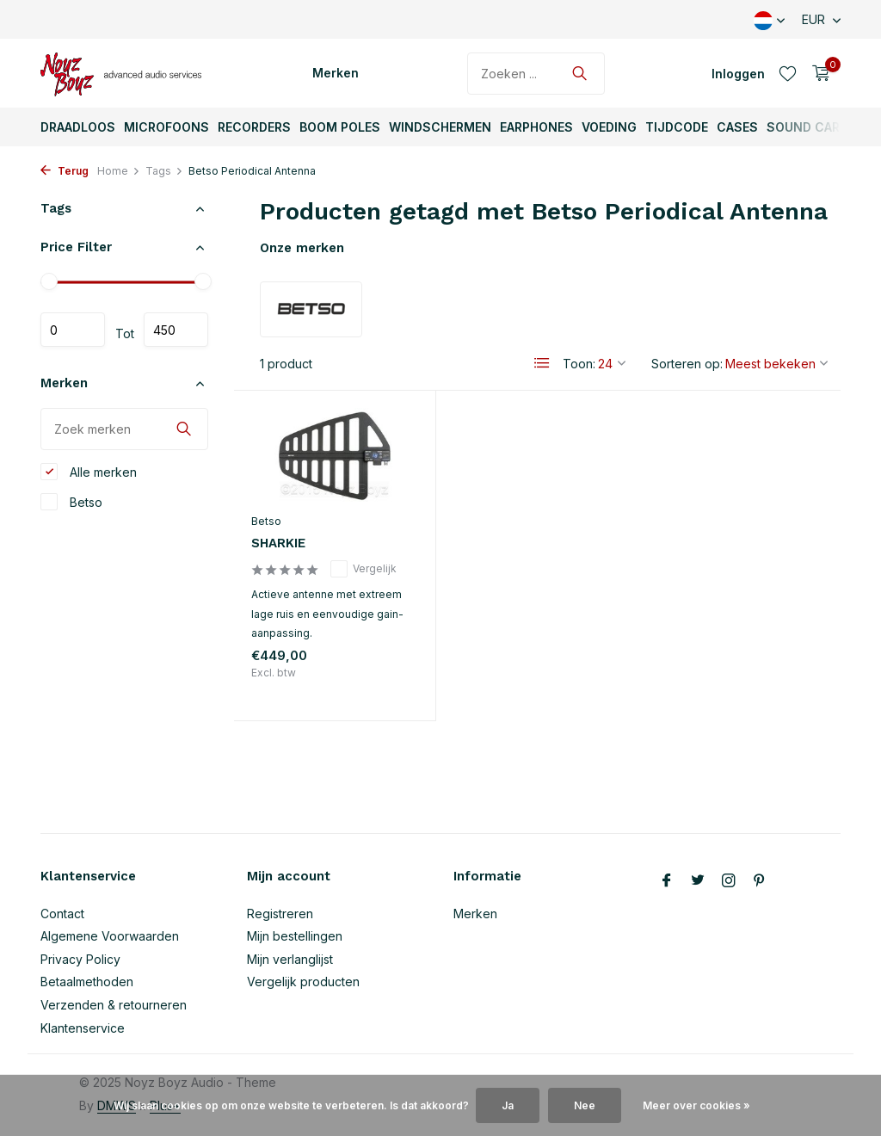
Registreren (280, 913)
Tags (164, 170)
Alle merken (88, 471)
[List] (542, 363)
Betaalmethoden (86, 981)
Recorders (254, 127)
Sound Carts (812, 127)
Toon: (579, 363)
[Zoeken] (536, 73)
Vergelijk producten (303, 981)
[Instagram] (729, 881)
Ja (508, 1105)
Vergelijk (363, 569)
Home (118, 170)
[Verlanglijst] (788, 73)
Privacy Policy (80, 959)
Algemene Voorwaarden (109, 936)
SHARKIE (278, 543)
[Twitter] (698, 881)
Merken (335, 72)
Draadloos (77, 127)
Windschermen (440, 127)
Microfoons (166, 127)
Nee (584, 1105)
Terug (64, 170)
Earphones (536, 127)
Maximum (176, 329)
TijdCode (676, 127)
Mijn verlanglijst (290, 959)
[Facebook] (667, 881)
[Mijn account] (738, 73)
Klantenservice (82, 1028)
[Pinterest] (760, 881)
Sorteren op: (687, 363)
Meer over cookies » (696, 1105)
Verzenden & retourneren (113, 1004)
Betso (71, 501)
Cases (737, 127)
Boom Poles (339, 127)
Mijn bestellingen (294, 936)
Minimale (72, 329)
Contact (62, 913)
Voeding (609, 127)
